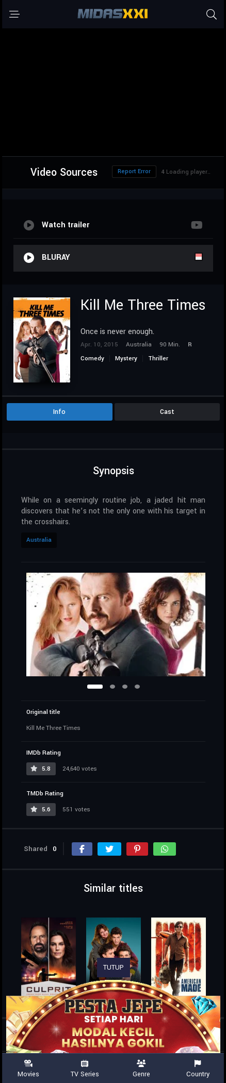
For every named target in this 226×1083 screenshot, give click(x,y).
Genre (141, 1069)
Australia (39, 540)
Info (59, 411)
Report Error (134, 171)
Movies (28, 1069)
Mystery (126, 358)
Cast (167, 411)
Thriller (158, 358)
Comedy (92, 358)
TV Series (85, 1069)
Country (198, 1069)
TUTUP (113, 967)
